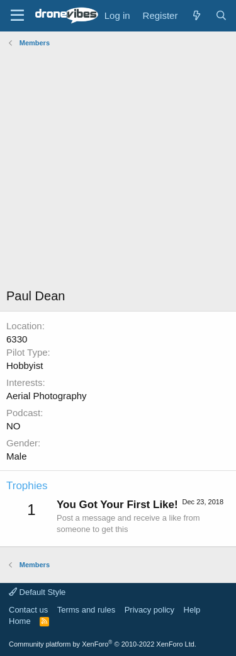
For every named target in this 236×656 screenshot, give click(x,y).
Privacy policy (149, 609)
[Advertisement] (118, 169)
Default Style (37, 592)
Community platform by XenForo (102, 644)
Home (20, 621)
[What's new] (196, 15)
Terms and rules (86, 609)
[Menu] (17, 15)
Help (192, 609)
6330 (16, 339)
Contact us (28, 609)
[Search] (221, 15)
